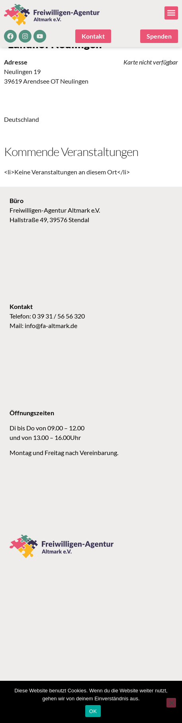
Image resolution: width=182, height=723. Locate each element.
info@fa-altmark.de (51, 337)
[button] (171, 13)
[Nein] (171, 702)
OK (93, 711)
